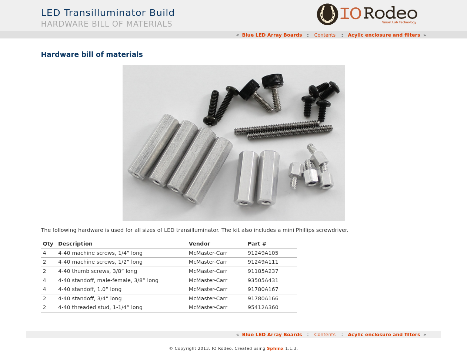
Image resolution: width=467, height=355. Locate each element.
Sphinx (275, 348)
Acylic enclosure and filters (384, 35)
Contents (325, 35)
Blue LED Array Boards (272, 35)
